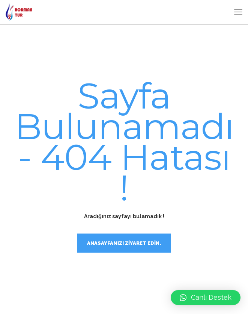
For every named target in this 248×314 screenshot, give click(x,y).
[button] (205, 297)
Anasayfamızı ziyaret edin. (124, 243)
